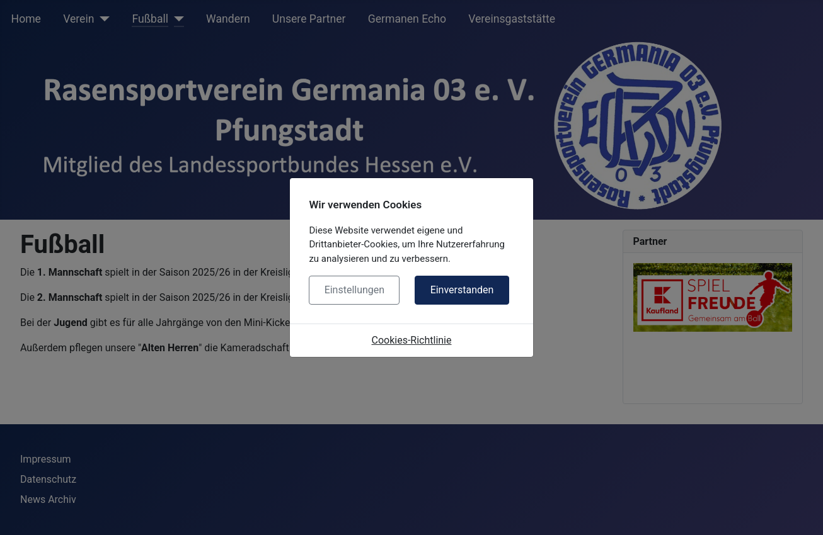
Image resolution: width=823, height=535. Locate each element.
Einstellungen (355, 290)
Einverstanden (462, 290)
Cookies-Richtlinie (412, 340)
